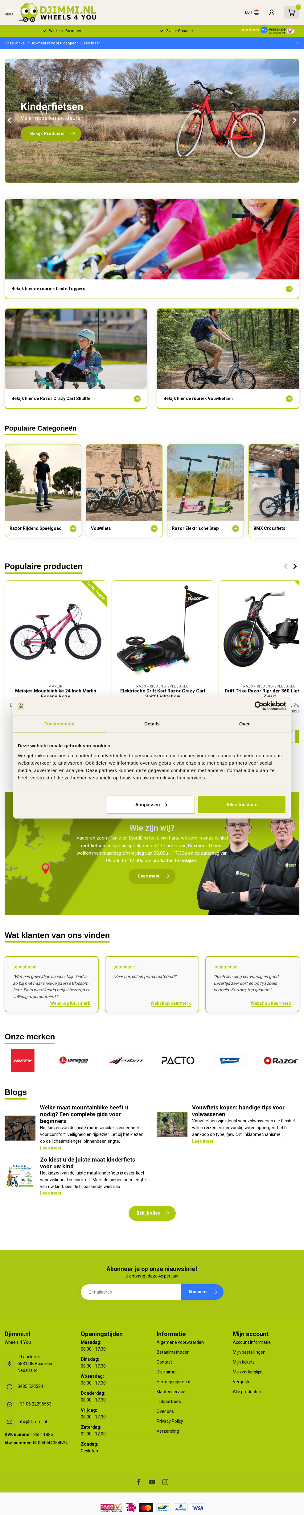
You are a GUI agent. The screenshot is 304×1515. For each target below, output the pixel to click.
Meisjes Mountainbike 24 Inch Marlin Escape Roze (55, 693)
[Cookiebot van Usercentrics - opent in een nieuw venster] (259, 706)
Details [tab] (152, 723)
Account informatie (252, 1342)
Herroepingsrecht (174, 1381)
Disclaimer (167, 1371)
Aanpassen (151, 804)
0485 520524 (30, 1386)
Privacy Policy (170, 1421)
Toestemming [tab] (59, 723)
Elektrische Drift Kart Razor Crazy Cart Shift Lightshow (162, 693)
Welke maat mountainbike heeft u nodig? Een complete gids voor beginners (84, 1114)
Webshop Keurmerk (70, 1003)
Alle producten (247, 1391)
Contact (164, 1362)
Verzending (168, 1431)
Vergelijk (241, 1381)
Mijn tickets (244, 1362)
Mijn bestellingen (249, 1352)
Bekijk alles (153, 1213)
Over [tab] (244, 723)
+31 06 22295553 (34, 1403)
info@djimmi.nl (32, 1421)
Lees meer (51, 1148)
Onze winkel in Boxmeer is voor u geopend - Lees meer (52, 43)
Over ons (165, 1411)
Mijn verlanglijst (248, 1371)
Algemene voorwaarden (180, 1342)
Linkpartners (169, 1401)
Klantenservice (171, 1391)
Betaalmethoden (173, 1352)
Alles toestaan (242, 804)
